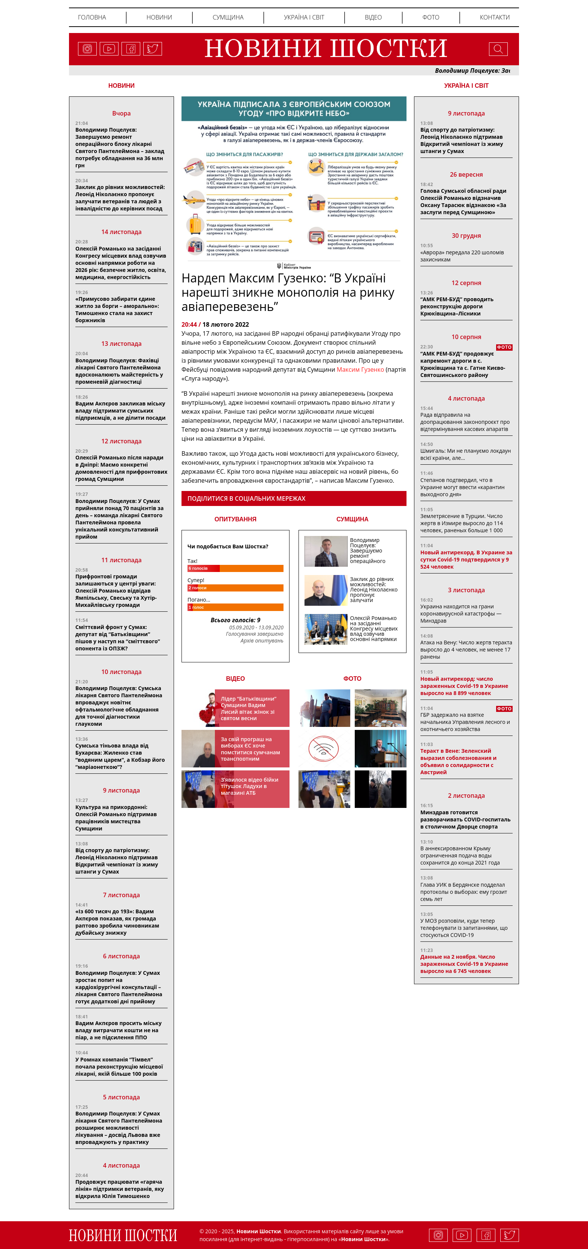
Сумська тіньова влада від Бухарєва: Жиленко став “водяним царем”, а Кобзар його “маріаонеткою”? (120, 756)
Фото (431, 17)
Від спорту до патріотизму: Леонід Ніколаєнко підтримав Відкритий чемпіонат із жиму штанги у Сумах (116, 861)
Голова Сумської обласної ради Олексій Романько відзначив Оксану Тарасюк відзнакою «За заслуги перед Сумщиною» (463, 201)
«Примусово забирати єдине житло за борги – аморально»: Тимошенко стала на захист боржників (117, 309)
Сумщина (228, 17)
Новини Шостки (363, 1239)
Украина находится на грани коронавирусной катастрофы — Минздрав (460, 613)
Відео (373, 17)
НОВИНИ (121, 86)
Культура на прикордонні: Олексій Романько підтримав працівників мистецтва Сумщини (116, 817)
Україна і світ (304, 17)
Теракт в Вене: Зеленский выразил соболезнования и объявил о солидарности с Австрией (458, 761)
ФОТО (353, 679)
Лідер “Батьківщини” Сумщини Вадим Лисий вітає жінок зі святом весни (248, 708)
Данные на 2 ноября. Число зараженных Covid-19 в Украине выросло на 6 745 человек (464, 963)
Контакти (495, 17)
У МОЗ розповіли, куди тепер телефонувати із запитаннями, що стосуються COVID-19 (464, 927)
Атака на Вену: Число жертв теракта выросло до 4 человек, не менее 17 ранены (466, 649)
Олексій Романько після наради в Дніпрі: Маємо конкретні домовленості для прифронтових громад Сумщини (121, 468)
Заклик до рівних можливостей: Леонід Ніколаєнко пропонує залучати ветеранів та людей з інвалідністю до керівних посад (120, 197)
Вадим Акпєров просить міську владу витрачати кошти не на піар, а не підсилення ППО (118, 1030)
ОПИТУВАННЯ (235, 519)
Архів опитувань (262, 640)
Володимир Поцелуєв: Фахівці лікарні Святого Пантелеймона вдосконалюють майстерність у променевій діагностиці (119, 371)
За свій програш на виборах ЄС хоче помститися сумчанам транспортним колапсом (250, 752)
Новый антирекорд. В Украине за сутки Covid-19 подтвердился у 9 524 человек (466, 559)
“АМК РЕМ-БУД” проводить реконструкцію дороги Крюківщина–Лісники (457, 306)
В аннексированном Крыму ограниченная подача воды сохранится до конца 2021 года (460, 855)
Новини (159, 17)
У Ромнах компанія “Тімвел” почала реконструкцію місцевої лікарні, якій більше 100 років (119, 1066)
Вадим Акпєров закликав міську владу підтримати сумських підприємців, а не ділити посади (120, 410)
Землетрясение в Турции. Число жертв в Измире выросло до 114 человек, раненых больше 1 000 (461, 523)
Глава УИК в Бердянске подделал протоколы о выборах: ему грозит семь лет (463, 891)
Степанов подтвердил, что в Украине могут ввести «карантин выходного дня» (462, 487)
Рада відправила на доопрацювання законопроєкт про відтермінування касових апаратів (465, 421)
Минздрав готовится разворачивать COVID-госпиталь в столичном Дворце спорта (465, 819)
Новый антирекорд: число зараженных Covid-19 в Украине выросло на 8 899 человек (464, 686)
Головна (92, 17)
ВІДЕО (235, 679)
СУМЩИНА (352, 519)
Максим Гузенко (361, 369)
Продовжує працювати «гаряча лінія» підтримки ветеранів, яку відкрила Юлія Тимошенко (119, 1188)
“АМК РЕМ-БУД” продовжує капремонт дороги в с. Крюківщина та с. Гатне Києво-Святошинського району (462, 364)
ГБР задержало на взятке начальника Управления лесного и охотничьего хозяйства (465, 722)
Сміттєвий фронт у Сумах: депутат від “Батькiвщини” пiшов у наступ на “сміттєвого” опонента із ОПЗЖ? (117, 637)
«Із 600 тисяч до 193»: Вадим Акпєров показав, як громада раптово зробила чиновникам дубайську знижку (117, 922)
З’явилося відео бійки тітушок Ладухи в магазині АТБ (250, 786)
